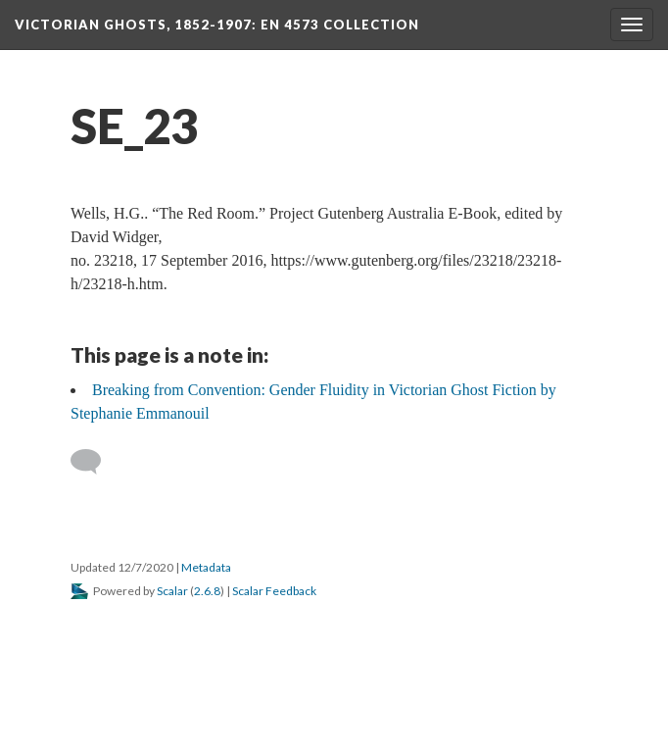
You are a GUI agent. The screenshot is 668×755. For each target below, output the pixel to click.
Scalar (172, 590)
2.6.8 (207, 590)
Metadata (206, 567)
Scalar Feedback (274, 590)
